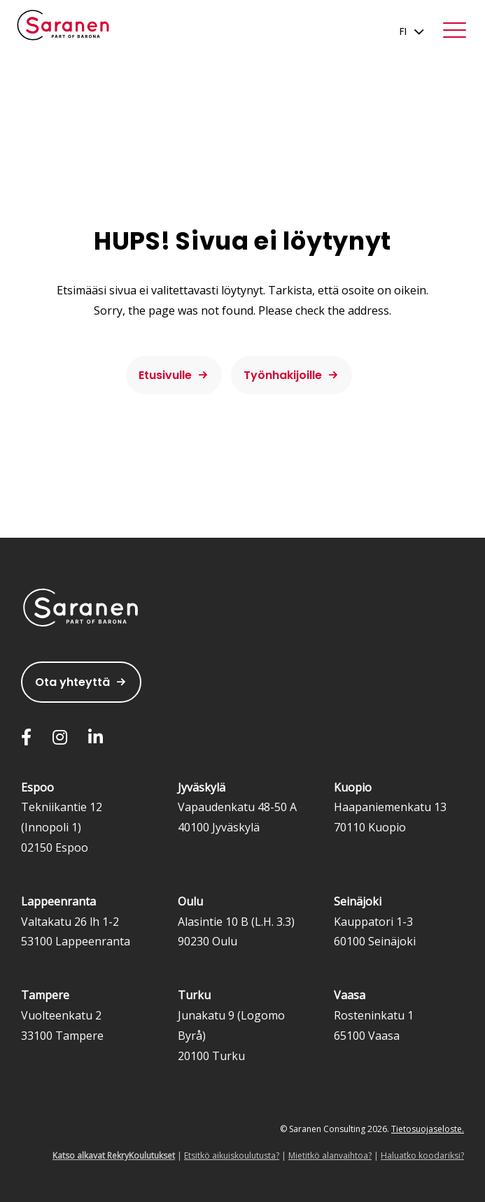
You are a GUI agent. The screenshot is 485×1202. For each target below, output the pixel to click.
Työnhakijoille (283, 375)
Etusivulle (165, 375)
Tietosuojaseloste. (427, 1129)
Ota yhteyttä (72, 682)
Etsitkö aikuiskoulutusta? (231, 1155)
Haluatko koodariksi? (422, 1155)
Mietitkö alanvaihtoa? (330, 1155)
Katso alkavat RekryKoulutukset (113, 1155)
